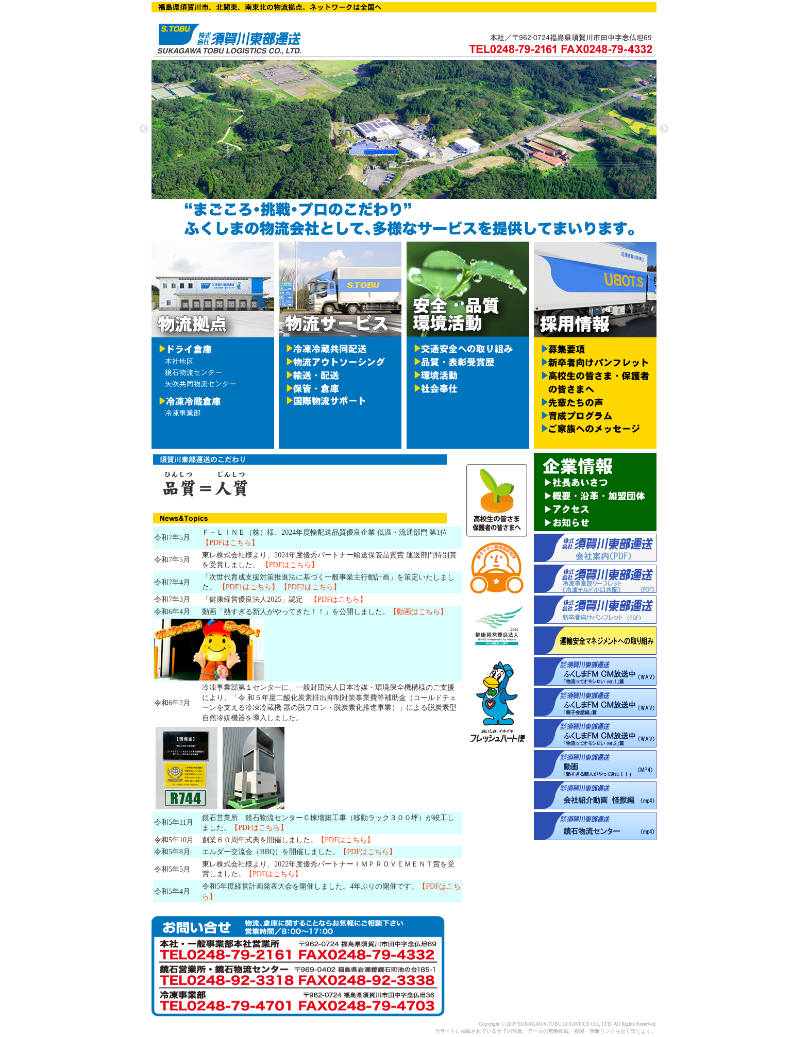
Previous (144, 129)
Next (664, 129)
